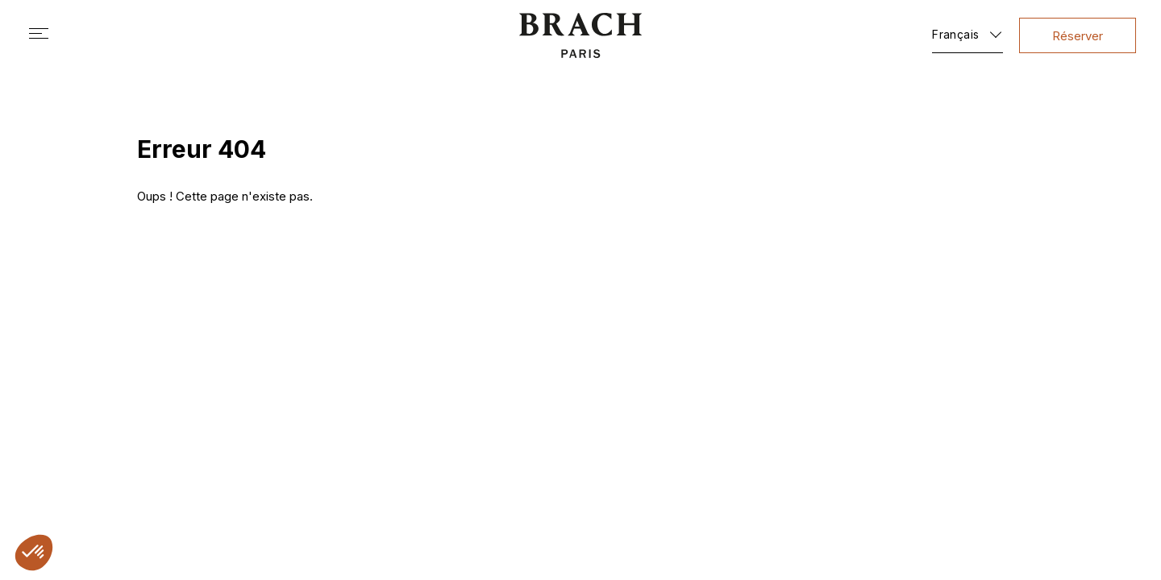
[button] (34, 552)
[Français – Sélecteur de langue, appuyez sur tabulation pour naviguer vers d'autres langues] (967, 31)
